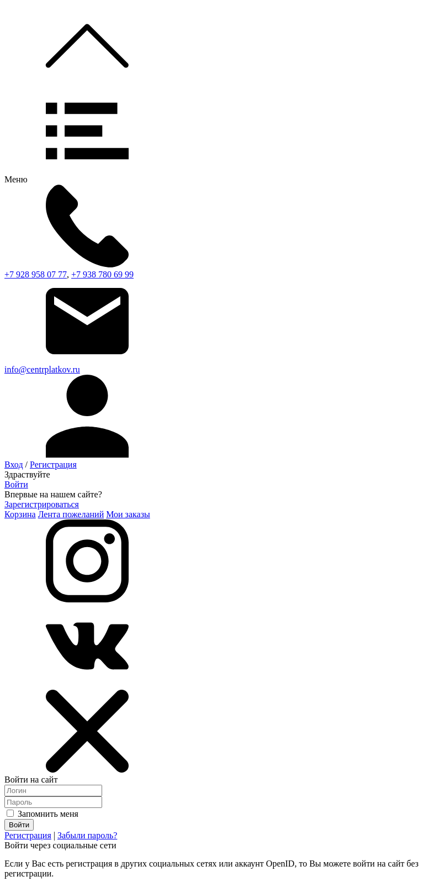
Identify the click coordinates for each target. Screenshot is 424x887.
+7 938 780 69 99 (102, 274)
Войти (16, 484)
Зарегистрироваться (41, 504)
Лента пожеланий (71, 514)
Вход (13, 464)
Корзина (20, 514)
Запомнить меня (42, 813)
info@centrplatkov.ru (42, 369)
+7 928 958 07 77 (35, 274)
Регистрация (53, 464)
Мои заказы (128, 514)
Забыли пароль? (87, 835)
